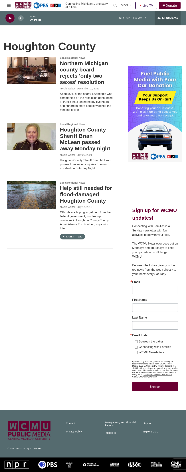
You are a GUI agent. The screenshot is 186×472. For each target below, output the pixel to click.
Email (136, 282)
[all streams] (168, 18)
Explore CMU (150, 431)
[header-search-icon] (115, 5)
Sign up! (155, 386)
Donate (171, 5)
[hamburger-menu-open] (8, 5)
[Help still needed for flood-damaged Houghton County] (31, 195)
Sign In (126, 5)
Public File (110, 433)
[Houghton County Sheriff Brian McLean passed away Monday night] (31, 136)
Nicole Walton (68, 88)
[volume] (21, 18)
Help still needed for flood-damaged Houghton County (86, 194)
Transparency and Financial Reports (120, 424)
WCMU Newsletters (151, 352)
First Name (139, 299)
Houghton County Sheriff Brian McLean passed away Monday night (85, 139)
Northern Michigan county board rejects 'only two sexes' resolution (84, 72)
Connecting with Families (155, 346)
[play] (10, 18)
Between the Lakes (151, 341)
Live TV (146, 5)
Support (147, 423)
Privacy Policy (74, 431)
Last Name (139, 317)
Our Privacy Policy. (148, 377)
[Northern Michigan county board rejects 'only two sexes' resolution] (31, 70)
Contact (70, 423)
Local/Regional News (72, 57)
